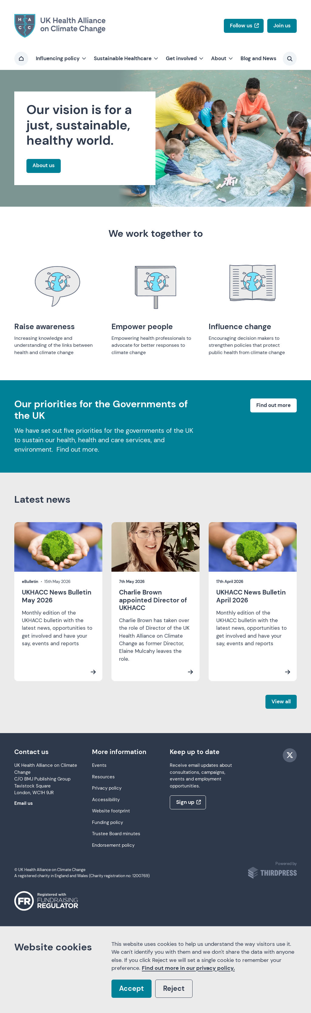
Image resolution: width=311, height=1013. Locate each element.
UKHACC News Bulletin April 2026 (251, 596)
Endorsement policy (113, 845)
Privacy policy (106, 788)
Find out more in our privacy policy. (188, 968)
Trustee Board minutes (116, 834)
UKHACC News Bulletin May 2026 (56, 596)
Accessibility (106, 800)
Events (99, 765)
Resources (103, 777)
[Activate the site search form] (290, 59)
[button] (60, 59)
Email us (23, 803)
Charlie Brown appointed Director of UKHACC (153, 600)
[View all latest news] (281, 702)
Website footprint (111, 811)
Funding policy (107, 822)
